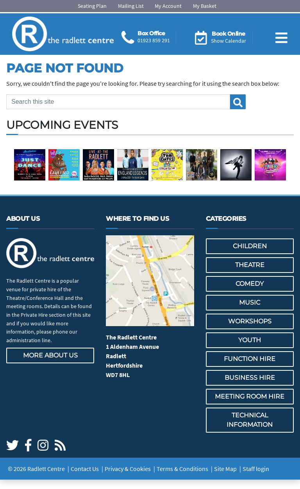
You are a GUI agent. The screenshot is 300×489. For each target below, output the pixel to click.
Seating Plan (92, 5)
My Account (168, 5)
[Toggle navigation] (281, 31)
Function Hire (249, 359)
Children (250, 246)
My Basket (204, 5)
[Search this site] (118, 101)
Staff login (256, 469)
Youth (249, 340)
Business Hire (250, 377)
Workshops (249, 321)
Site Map (225, 469)
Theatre (249, 265)
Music (249, 302)
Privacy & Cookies (128, 469)
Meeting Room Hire (249, 396)
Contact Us (85, 469)
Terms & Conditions (182, 469)
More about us (50, 355)
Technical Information (250, 419)
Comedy (250, 283)
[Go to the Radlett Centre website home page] (63, 34)
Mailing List (131, 5)
